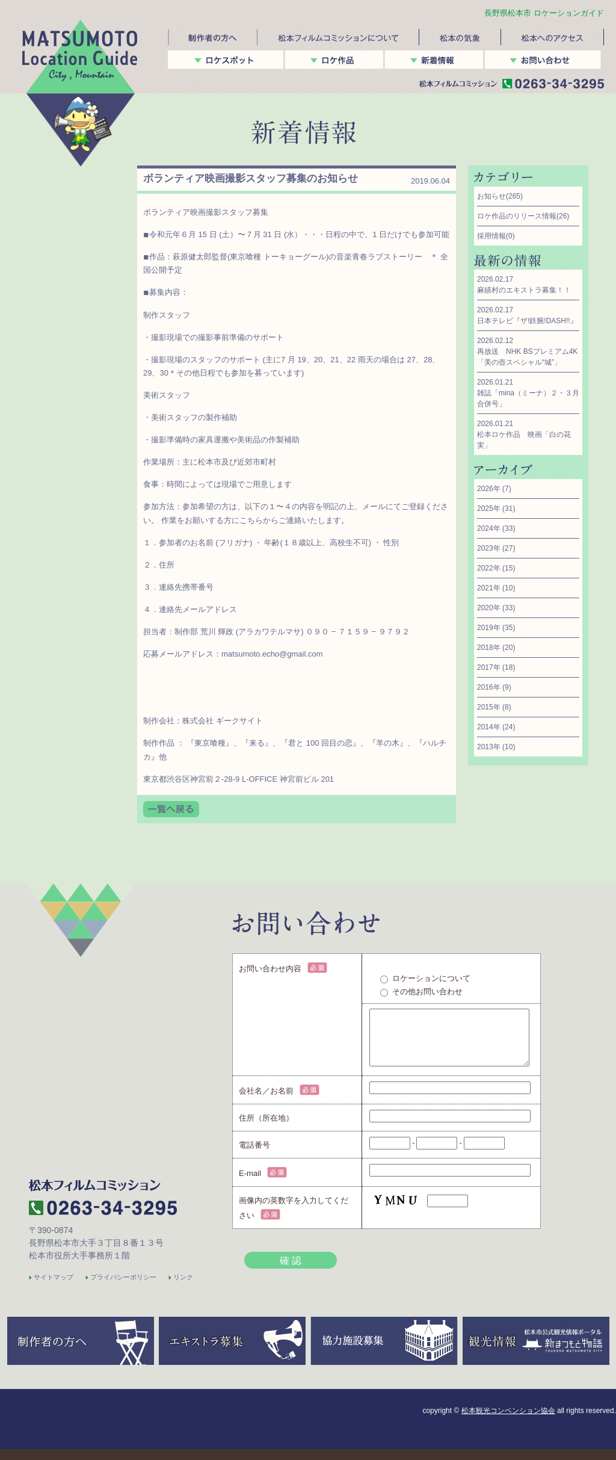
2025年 (488, 508)
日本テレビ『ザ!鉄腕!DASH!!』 (527, 321)
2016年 (488, 687)
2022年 (488, 568)
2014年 (488, 727)
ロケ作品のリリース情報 (516, 216)
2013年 (488, 747)
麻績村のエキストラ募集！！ (524, 290)
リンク (183, 1287)
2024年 (488, 528)
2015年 (488, 707)
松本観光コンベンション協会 (508, 1421)
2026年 (488, 488)
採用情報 (491, 236)
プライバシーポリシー (123, 1287)
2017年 (488, 667)
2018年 (488, 647)
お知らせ (491, 196)
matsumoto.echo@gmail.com (272, 653)
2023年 (488, 548)
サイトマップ (53, 1287)
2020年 (488, 608)
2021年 (488, 588)
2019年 (488, 627)
